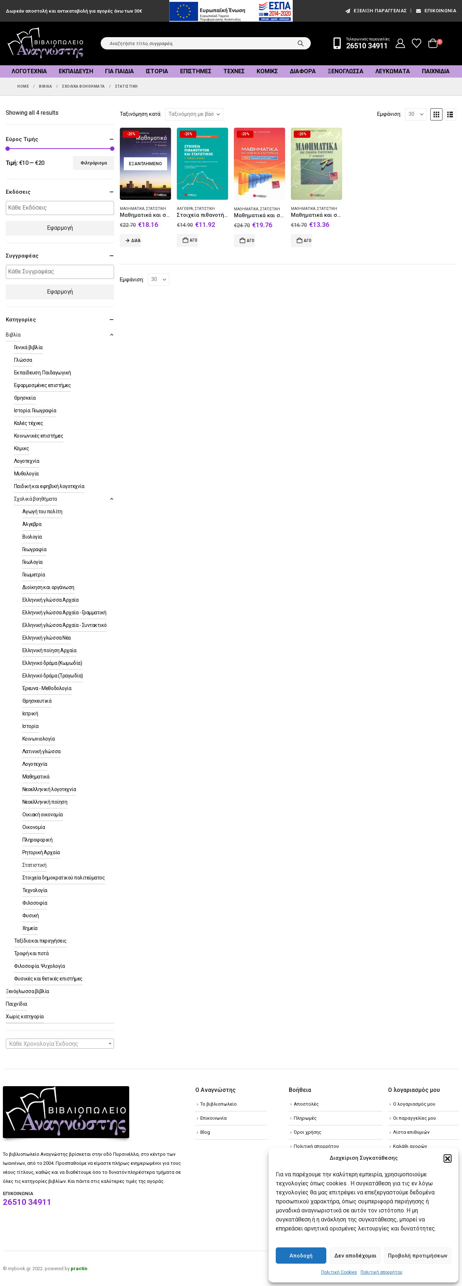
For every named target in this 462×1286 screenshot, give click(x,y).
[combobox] (60, 1044)
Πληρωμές (305, 1118)
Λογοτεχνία (29, 71)
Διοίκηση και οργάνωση (48, 587)
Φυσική (30, 915)
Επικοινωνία (435, 10)
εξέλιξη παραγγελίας (375, 10)
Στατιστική (156, 209)
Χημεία (30, 928)
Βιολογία (32, 537)
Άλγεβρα (185, 209)
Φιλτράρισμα (93, 163)
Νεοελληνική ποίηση (44, 802)
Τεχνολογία (34, 890)
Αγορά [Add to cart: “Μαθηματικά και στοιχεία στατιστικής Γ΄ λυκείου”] (251, 240)
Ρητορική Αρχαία (41, 852)
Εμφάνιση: (389, 114)
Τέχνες (234, 71)
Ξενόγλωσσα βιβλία (27, 991)
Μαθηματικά (132, 209)
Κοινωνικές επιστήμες (38, 436)
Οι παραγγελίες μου (414, 1118)
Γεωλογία (32, 562)
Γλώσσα (23, 360)
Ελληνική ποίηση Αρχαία (49, 650)
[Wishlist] (416, 43)
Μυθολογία (26, 474)
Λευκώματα (392, 71)
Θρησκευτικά (37, 701)
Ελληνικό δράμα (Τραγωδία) (52, 676)
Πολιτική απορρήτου (381, 1272)
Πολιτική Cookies (339, 1272)
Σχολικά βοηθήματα (35, 499)
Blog (205, 1132)
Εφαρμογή (60, 227)
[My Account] (400, 43)
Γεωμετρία (33, 575)
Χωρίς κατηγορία (25, 1016)
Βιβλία (13, 335)
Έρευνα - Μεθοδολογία (46, 688)
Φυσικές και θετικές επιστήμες (48, 979)
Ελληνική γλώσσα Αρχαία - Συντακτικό (64, 625)
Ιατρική (30, 713)
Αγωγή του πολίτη (42, 511)
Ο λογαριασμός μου (414, 1104)
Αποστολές (306, 1104)
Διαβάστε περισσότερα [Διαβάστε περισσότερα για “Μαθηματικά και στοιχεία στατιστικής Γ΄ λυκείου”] (136, 240)
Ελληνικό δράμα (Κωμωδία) (52, 663)
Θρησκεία (24, 398)
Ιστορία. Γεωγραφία (35, 410)
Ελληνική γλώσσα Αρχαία (50, 600)
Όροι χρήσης (307, 1132)
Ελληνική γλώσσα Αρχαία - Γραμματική (64, 612)
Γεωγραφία (34, 549)
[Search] (301, 43)
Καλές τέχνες (28, 423)
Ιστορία (157, 71)
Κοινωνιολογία (38, 739)
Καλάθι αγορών (410, 1146)
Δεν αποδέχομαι (355, 1255)
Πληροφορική (37, 840)
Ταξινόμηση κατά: (140, 114)
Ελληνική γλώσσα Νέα (46, 638)
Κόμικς (267, 71)
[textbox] (62, 208)
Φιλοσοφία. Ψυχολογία (39, 966)
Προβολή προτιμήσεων (417, 1255)
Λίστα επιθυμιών (411, 1132)
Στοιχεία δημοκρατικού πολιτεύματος (63, 878)
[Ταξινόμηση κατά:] (194, 114)
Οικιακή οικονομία (42, 814)
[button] (447, 1158)
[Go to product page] (145, 164)
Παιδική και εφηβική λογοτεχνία (49, 486)
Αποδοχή (301, 1255)
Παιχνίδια (436, 71)
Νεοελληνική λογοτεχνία (49, 789)
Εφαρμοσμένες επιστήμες (42, 385)
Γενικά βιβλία (28, 347)
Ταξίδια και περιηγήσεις (40, 941)
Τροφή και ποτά (31, 953)
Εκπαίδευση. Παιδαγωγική (42, 373)
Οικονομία (33, 827)
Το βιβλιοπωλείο (218, 1104)
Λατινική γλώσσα (41, 751)
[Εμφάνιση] (416, 114)
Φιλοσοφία (34, 903)
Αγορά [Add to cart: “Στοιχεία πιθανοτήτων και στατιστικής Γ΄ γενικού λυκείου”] (194, 240)
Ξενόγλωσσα (345, 71)
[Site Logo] (45, 43)
